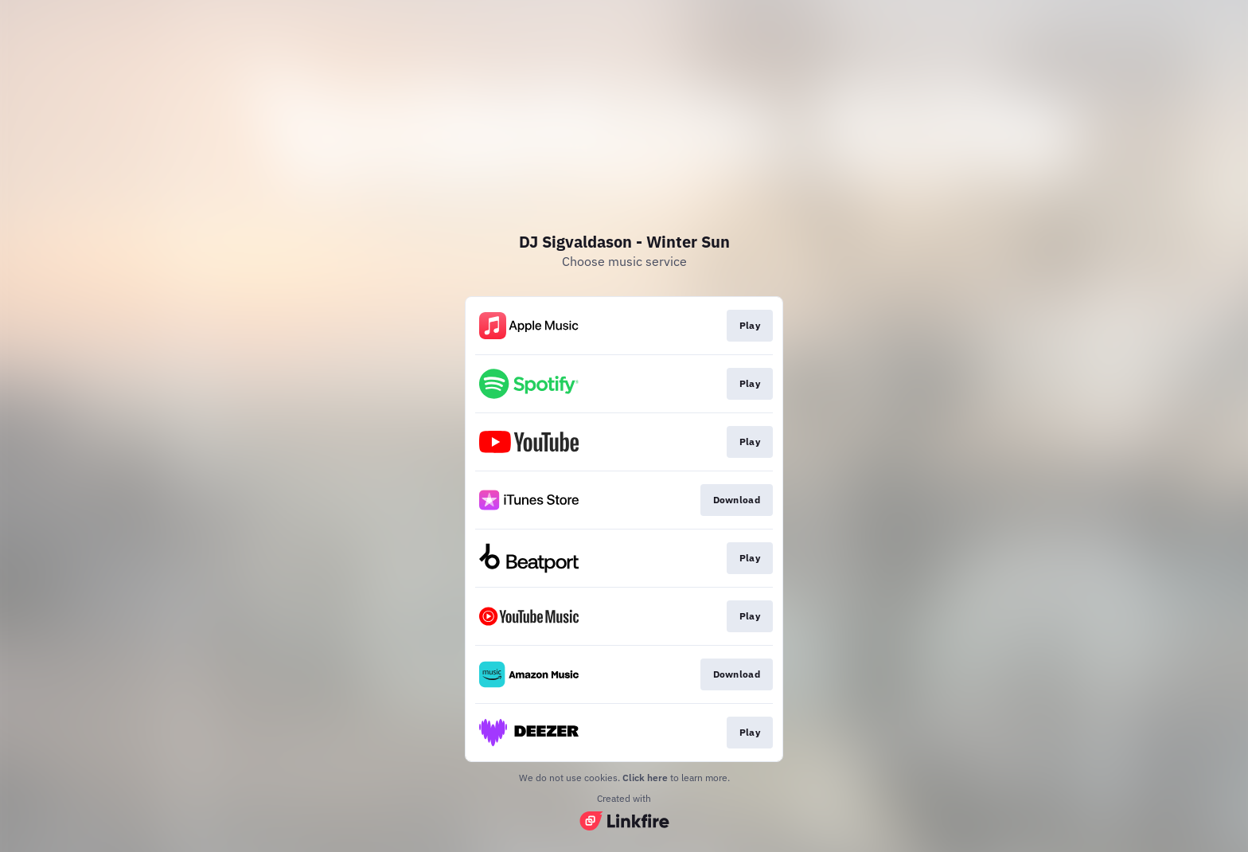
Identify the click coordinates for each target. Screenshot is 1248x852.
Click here (645, 778)
